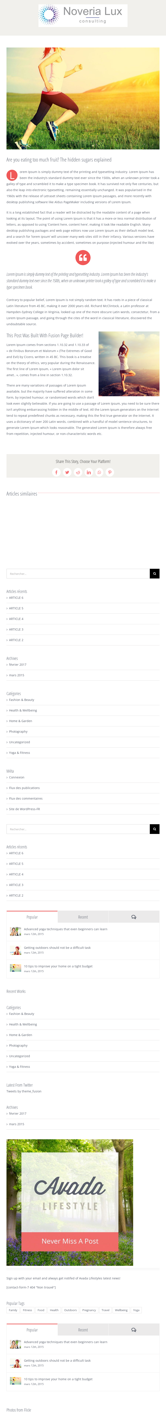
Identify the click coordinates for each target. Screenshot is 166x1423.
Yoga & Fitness (19, 753)
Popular (32, 917)
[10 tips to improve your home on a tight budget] (15, 967)
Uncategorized (19, 742)
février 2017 (17, 664)
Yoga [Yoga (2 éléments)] (136, 1310)
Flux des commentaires (26, 798)
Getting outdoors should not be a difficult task (57, 948)
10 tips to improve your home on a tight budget (58, 966)
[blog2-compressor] (83, 98)
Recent (83, 917)
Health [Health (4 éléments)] (54, 1310)
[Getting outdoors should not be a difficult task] (15, 948)
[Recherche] (155, 573)
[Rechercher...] (78, 573)
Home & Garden (20, 721)
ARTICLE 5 (16, 608)
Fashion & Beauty (21, 700)
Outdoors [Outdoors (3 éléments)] (70, 1310)
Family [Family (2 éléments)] (13, 1310)
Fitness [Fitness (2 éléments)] (27, 1310)
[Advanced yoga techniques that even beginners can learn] (15, 930)
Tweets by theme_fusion (24, 1091)
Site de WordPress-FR (24, 809)
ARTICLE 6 (16, 598)
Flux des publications (24, 788)
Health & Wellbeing (23, 710)
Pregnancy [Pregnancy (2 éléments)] (89, 1310)
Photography (18, 731)
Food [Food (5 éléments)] (41, 1310)
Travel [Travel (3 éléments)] (105, 1310)
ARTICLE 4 (16, 619)
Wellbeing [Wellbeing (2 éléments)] (121, 1310)
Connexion (16, 777)
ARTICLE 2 (16, 640)
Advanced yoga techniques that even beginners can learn (65, 929)
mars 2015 (16, 675)
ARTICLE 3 (16, 629)
